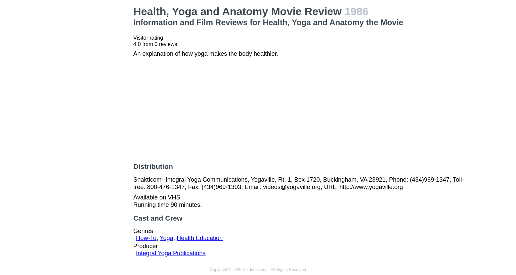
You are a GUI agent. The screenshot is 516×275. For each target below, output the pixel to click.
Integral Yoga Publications (171, 253)
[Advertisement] (89, 106)
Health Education (200, 238)
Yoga (166, 238)
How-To (146, 238)
